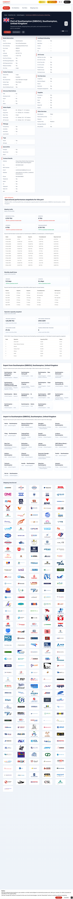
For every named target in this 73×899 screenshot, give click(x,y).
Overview (6, 8)
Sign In (67, 2)
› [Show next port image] (66, 23)
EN (60, 2)
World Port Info (12, 15)
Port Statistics (15, 8)
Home (5, 15)
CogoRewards (52, 2)
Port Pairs (24, 8)
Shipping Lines (34, 8)
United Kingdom (21, 15)
